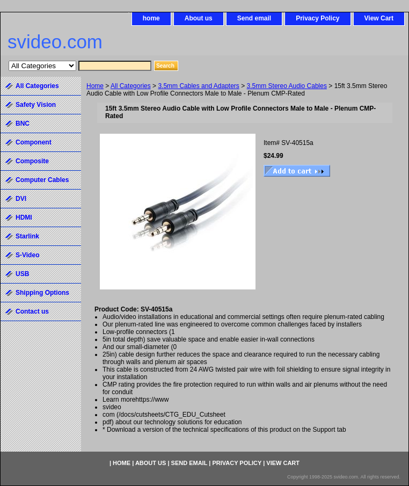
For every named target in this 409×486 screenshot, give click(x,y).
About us (199, 18)
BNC (23, 123)
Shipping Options (42, 292)
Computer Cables (42, 180)
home (151, 18)
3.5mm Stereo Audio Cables (287, 86)
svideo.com (55, 41)
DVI (21, 198)
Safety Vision (36, 104)
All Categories (131, 86)
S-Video (27, 255)
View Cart (378, 18)
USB (22, 274)
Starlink (27, 236)
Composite (32, 161)
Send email (254, 18)
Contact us (32, 311)
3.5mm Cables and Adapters (198, 86)
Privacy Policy (317, 18)
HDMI (24, 217)
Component (34, 142)
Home (95, 86)
